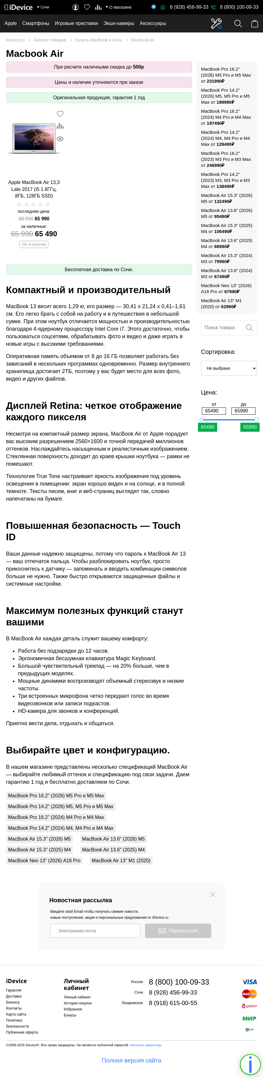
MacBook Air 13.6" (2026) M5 (113, 838)
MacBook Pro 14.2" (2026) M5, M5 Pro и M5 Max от (225, 96)
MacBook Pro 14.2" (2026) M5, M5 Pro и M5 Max (60, 806)
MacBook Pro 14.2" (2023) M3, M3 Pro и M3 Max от (225, 180)
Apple (11, 23)
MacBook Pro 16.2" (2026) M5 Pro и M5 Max (56, 795)
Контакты (14, 1008)
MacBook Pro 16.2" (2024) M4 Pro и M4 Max (56, 817)
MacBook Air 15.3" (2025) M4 (39, 849)
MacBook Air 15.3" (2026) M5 (39, 838)
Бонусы (70, 1015)
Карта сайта (16, 1014)
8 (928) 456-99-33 (184, 7)
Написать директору (145, 1045)
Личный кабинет (77, 997)
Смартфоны (35, 23)
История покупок (78, 1003)
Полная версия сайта (131, 1060)
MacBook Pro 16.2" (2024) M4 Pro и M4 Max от (226, 117)
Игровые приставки (76, 23)
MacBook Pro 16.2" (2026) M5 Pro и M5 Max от (226, 75)
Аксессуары (153, 23)
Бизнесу (13, 1002)
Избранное (73, 1009)
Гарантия (13, 990)
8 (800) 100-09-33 (239, 7)
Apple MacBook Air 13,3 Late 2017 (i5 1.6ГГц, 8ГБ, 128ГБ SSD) (34, 189)
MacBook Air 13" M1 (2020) (121, 860)
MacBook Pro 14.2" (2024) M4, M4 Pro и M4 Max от (225, 138)
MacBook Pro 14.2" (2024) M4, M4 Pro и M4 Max (60, 828)
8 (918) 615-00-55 (173, 1003)
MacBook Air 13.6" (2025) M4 (113, 849)
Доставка (14, 996)
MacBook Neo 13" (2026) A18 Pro (44, 860)
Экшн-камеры (119, 23)
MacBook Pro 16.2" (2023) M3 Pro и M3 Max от (226, 159)
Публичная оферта (22, 1032)
